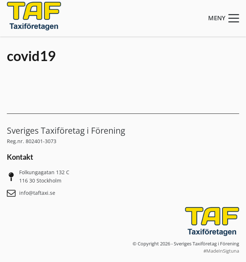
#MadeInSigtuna (221, 251)
